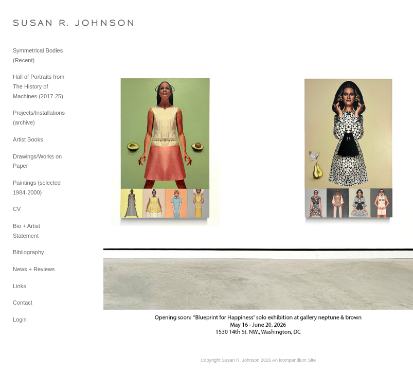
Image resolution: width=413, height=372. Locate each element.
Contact (22, 302)
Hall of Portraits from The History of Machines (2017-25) (38, 86)
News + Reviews (34, 269)
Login (20, 319)
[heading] (38, 23)
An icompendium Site (294, 360)
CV (17, 209)
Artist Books (28, 139)
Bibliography (28, 252)
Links (19, 286)
